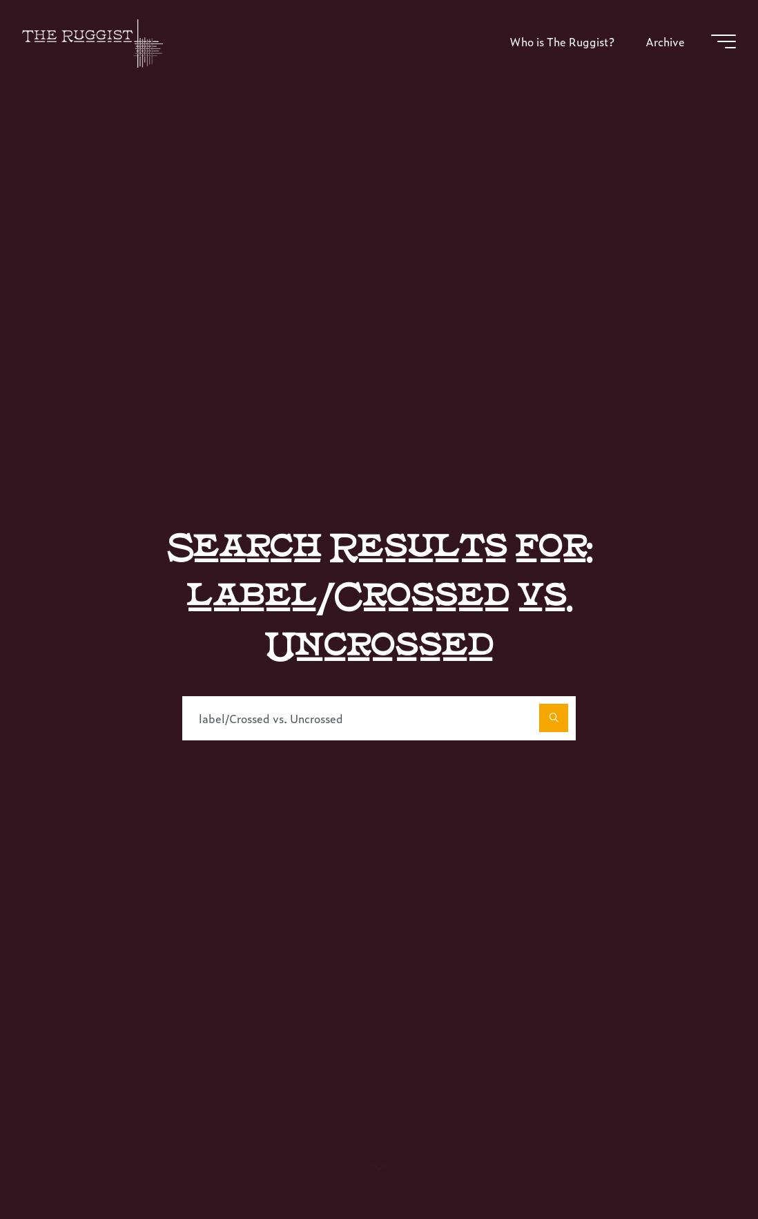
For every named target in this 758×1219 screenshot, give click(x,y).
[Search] (553, 718)
